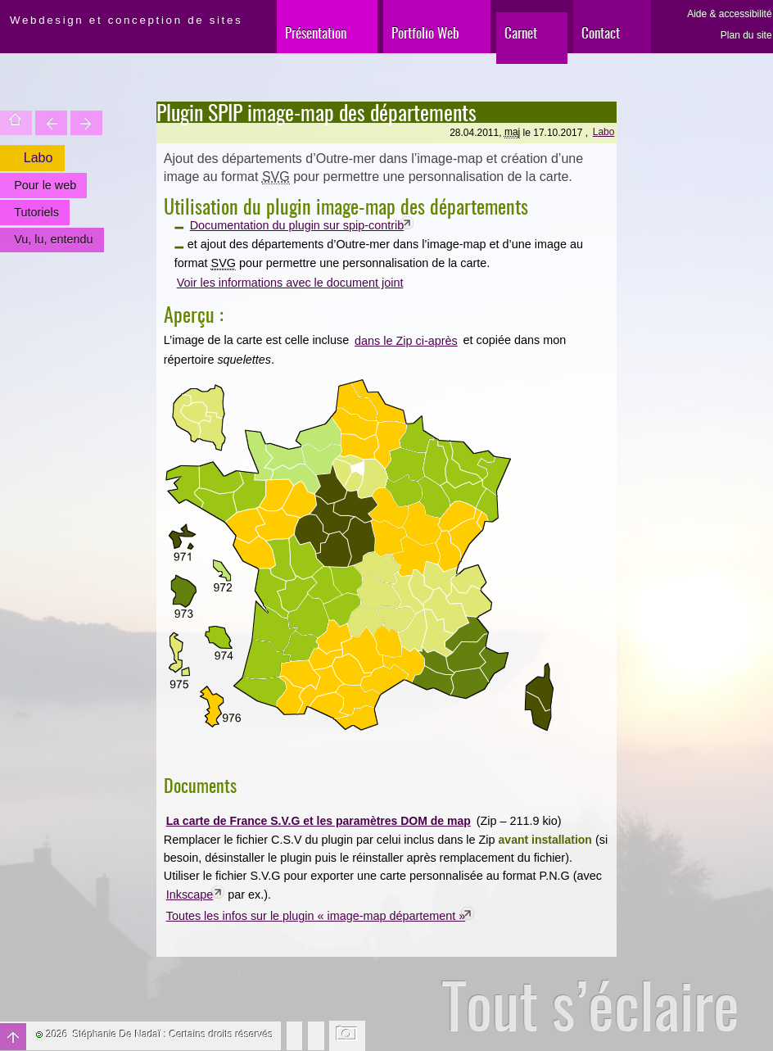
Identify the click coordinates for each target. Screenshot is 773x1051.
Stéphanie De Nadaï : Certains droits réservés (173, 1034)
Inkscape (190, 894)
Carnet (520, 32)
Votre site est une (86, 123)
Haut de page (13, 1036)
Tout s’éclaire (590, 1004)
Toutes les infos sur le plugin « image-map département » (316, 915)
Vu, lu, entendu (53, 239)
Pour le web (45, 185)
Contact (600, 32)
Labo (604, 132)
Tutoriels (36, 212)
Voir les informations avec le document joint (290, 282)
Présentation (315, 32)
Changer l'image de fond (347, 1035)
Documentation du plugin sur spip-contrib (297, 225)
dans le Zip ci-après (406, 340)
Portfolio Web (425, 32)
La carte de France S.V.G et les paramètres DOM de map (318, 820)
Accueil (16, 123)
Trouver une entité (51, 123)
